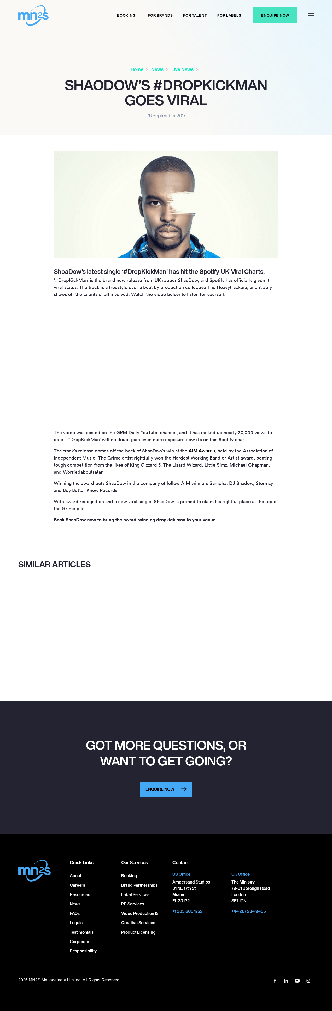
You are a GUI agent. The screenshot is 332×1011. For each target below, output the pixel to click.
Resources (80, 894)
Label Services (135, 894)
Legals (76, 923)
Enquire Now (275, 15)
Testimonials (82, 932)
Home (137, 69)
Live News (182, 69)
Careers (77, 885)
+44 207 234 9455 (248, 911)
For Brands (160, 15)
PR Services (132, 904)
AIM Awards (202, 450)
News (157, 69)
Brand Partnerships (139, 885)
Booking (126, 15)
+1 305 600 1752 (187, 911)
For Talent (195, 15)
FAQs (75, 913)
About (75, 876)
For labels (229, 15)
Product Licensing (138, 932)
